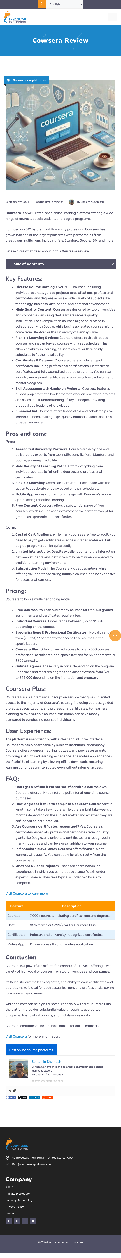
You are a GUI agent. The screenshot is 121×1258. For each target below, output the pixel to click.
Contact (11, 1213)
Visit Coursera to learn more (27, 894)
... (115, 634)
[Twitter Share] (22, 1097)
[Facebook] (9, 1221)
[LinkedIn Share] (35, 1097)
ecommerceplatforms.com (47, 1080)
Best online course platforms (31, 1050)
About (9, 1187)
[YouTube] (33, 1221)
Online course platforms (29, 80)
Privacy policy (15, 1206)
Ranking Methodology (20, 1200)
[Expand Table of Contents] (112, 264)
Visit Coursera (16, 1036)
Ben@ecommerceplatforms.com (32, 1164)
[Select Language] (64, 4)
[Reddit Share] (47, 1097)
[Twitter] (17, 1221)
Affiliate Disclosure (18, 1193)
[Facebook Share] (11, 1097)
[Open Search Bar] (42, 3)
